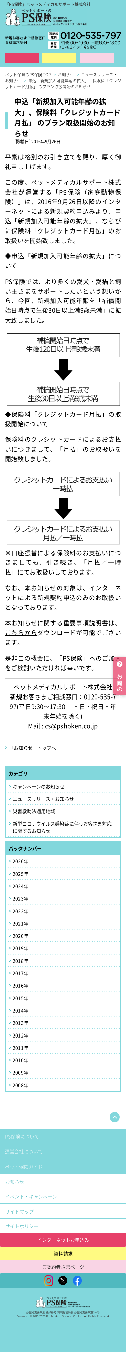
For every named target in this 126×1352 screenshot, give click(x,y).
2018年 (20, 960)
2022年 (20, 910)
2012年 (20, 1035)
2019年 (20, 948)
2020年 (20, 935)
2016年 (20, 985)
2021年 (20, 923)
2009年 (20, 1072)
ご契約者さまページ (63, 1266)
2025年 (20, 873)
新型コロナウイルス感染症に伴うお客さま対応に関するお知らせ (62, 827)
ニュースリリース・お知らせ (43, 798)
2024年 (20, 886)
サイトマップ (19, 1211)
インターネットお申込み (63, 1239)
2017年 (20, 973)
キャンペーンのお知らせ (39, 786)
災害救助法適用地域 (34, 811)
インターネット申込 (22, 58)
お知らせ (14, 1181)
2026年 (20, 861)
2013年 (20, 1022)
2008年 (20, 1085)
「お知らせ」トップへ (32, 747)
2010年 (20, 1060)
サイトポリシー (21, 1226)
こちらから (21, 632)
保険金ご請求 (97, 58)
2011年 (20, 1047)
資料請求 (59, 58)
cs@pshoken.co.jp (71, 725)
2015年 (20, 998)
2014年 (20, 1010)
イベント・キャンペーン (31, 1196)
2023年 (20, 898)
